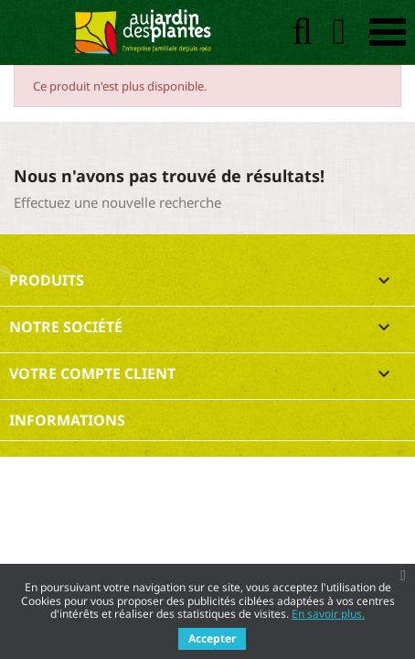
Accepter (212, 638)
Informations (67, 420)
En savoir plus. (328, 613)
